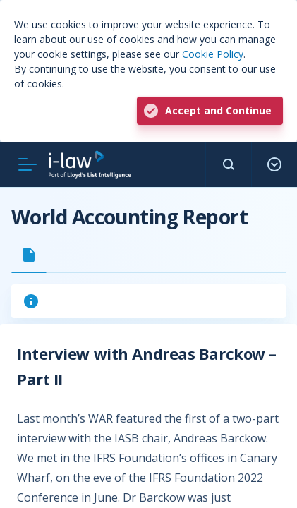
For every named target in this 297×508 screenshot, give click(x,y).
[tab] (29, 254)
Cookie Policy (212, 54)
